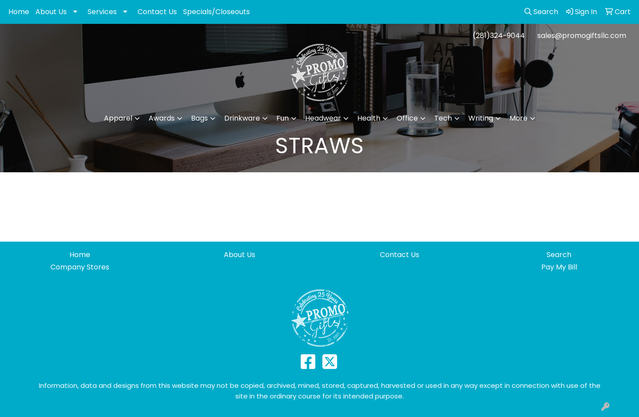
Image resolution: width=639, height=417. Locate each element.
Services (102, 12)
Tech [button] (443, 118)
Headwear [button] (323, 118)
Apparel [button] (118, 118)
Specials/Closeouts (216, 12)
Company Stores (79, 267)
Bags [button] (199, 118)
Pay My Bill (559, 267)
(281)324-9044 (499, 35)
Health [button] (368, 118)
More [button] (518, 118)
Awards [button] (162, 118)
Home (18, 12)
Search (559, 255)
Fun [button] (282, 118)
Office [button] (407, 118)
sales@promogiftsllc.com (581, 35)
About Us (51, 12)
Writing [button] (480, 118)
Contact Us (157, 12)
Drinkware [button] (242, 118)
